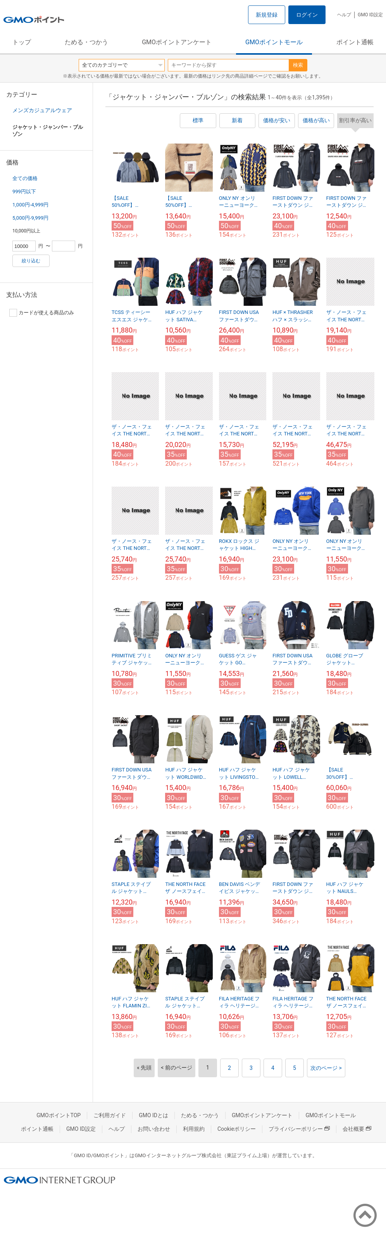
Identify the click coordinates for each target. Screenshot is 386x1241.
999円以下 (24, 191)
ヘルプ (344, 14)
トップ (21, 42)
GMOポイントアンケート (177, 42)
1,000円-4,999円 (30, 205)
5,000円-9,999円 (30, 218)
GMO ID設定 (370, 14)
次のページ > (326, 1068)
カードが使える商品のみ (41, 313)
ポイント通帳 (355, 42)
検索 (298, 65)
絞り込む (31, 260)
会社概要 (357, 1129)
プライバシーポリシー (299, 1129)
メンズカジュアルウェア (42, 110)
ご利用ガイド (109, 1115)
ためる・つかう (86, 42)
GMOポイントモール (274, 42)
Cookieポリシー (236, 1129)
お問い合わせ (154, 1129)
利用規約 (194, 1129)
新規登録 (266, 15)
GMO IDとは (153, 1115)
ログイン (307, 15)
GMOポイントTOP (58, 1115)
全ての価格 (25, 178)
